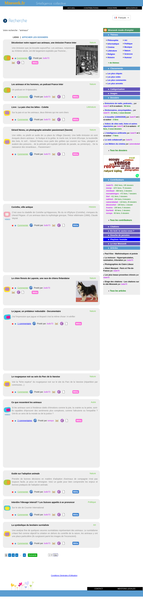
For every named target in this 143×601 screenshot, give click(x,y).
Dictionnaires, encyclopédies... (119, 110)
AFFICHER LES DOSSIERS (35, 37)
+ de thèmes (113, 63)
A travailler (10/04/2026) (115, 117)
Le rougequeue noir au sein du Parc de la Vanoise (35, 376)
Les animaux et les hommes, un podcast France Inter (37, 84)
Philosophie (112, 40)
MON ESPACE (132, 8)
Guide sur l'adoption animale (25, 473)
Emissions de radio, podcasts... (119, 103)
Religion (111, 54)
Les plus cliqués (114, 73)
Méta (35, 62)
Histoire (111, 57)
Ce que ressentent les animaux (26, 402)
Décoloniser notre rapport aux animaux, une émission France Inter (43, 42)
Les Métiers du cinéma (115, 144)
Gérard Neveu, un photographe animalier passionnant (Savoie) (42, 130)
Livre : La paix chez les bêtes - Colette (30, 107)
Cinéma (110, 47)
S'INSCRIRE (112, 8)
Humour (128, 57)
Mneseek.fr (15, 3)
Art (125, 40)
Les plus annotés (115, 83)
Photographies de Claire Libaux (118, 264)
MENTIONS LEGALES (126, 589)
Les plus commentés (116, 80)
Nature (127, 50)
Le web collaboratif (113, 140)
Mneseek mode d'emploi (120, 30)
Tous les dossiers (118, 150)
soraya (50, 420)
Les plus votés (114, 77)
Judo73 (46, 58)
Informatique (113, 44)
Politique (128, 44)
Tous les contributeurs (121, 220)
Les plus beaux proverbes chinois (120, 275)
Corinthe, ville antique (22, 207)
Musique (128, 47)
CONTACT (99, 589)
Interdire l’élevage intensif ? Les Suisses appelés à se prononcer (43, 502)
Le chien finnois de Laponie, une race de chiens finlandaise (40, 278)
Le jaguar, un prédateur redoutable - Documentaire (36, 311)
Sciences (128, 54)
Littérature (112, 51)
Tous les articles (118, 291)
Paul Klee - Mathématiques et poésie (121, 254)
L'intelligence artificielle (116, 133)
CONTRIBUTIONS (91, 8)
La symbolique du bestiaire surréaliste (30, 525)
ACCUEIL (71, 8)
